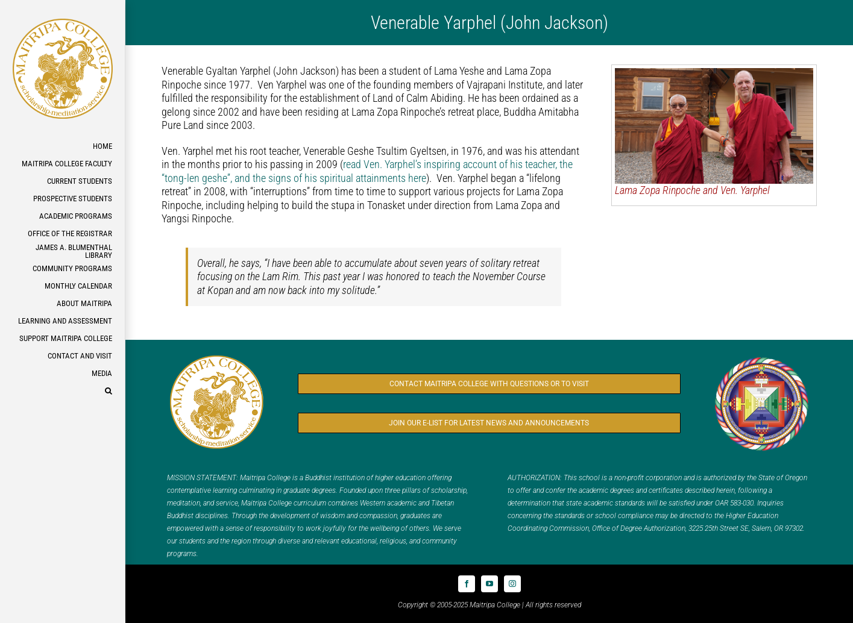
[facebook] (466, 583)
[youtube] (489, 583)
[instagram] (512, 583)
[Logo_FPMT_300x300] (761, 359)
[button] (62, 391)
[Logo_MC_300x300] (216, 357)
